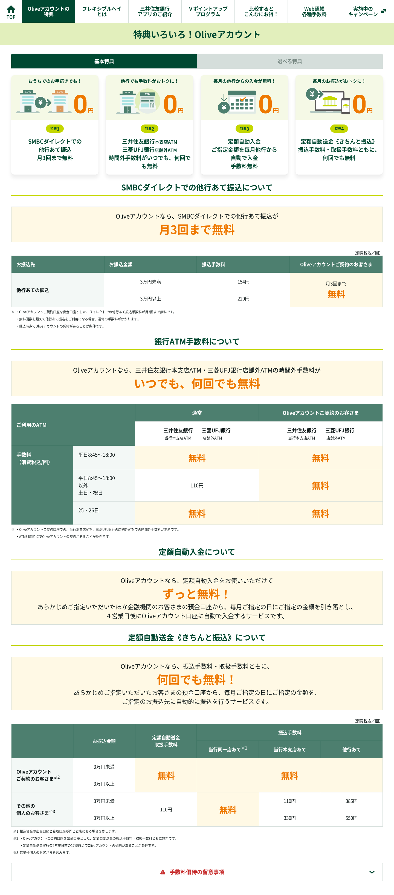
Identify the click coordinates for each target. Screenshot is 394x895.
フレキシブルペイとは (101, 11)
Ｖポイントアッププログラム (208, 11)
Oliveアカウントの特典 (48, 11)
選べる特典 (289, 61)
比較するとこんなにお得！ (261, 11)
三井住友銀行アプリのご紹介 (155, 11)
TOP (11, 16)
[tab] (197, 872)
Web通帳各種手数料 (314, 11)
